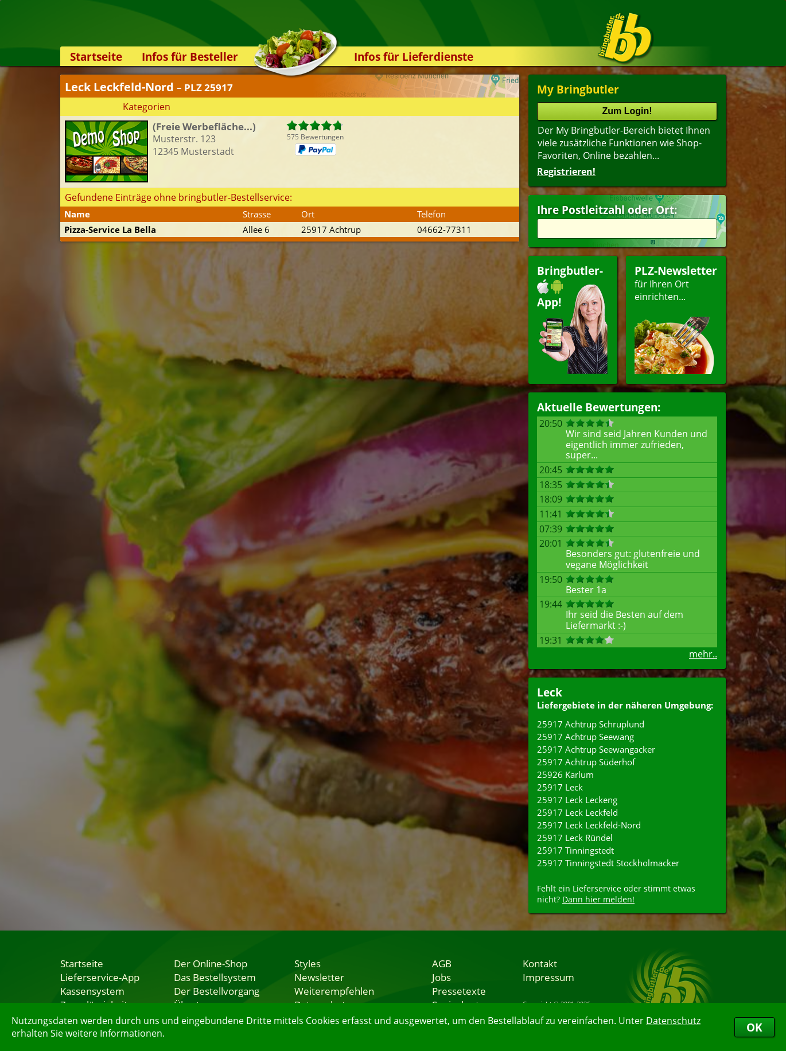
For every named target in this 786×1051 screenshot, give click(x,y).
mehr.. (703, 654)
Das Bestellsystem (215, 977)
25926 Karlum (565, 774)
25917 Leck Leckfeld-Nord (589, 825)
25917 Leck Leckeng (577, 799)
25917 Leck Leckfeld (577, 812)
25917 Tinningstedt (575, 850)
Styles (307, 963)
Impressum (548, 977)
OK (754, 1027)
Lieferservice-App (99, 977)
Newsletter (319, 977)
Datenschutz (673, 1020)
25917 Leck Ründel (575, 837)
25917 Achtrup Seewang (585, 736)
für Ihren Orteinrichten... (676, 318)
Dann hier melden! (598, 899)
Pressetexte (459, 991)
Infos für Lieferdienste (413, 56)
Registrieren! (566, 171)
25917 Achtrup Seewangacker (596, 749)
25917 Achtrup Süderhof (586, 762)
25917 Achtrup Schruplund (590, 724)
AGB (442, 963)
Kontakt (540, 963)
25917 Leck (560, 787)
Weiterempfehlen (334, 991)
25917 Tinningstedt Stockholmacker (608, 863)
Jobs (441, 977)
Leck (549, 692)
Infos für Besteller (190, 56)
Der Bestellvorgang (216, 991)
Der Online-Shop (210, 963)
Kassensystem (92, 991)
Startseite (96, 56)
